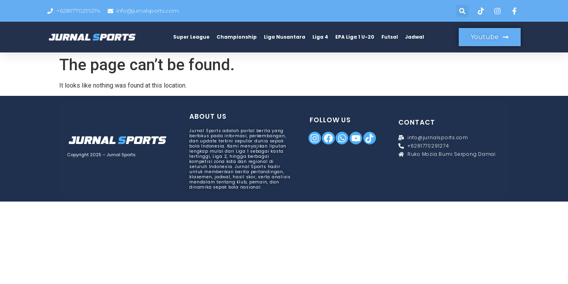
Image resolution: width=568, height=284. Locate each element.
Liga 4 (320, 37)
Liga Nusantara (284, 37)
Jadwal (414, 37)
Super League (191, 37)
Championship (237, 37)
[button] (462, 11)
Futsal (389, 37)
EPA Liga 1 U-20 (354, 37)
